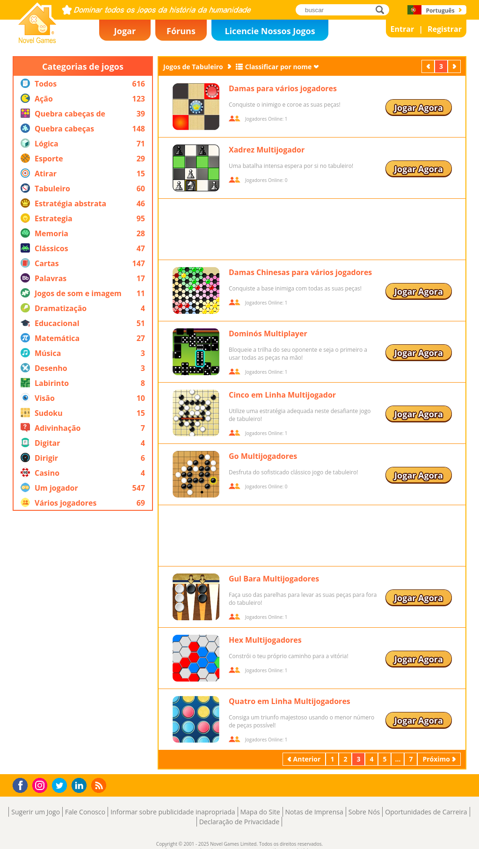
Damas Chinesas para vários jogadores (300, 272)
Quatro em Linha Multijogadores (289, 701)
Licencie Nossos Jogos (270, 30)
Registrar (445, 29)
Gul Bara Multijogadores (274, 578)
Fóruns (181, 30)
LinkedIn (81, 786)
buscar (382, 10)
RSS (100, 785)
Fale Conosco (85, 811)
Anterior (429, 66)
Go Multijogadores (263, 456)
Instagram (41, 785)
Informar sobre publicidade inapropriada (172, 811)
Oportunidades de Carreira (426, 811)
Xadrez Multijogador (267, 150)
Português (440, 11)
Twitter (61, 786)
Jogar (125, 30)
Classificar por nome (278, 66)
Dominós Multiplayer (268, 333)
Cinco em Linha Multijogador (282, 395)
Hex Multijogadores (265, 640)
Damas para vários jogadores (283, 88)
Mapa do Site (260, 811)
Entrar (402, 29)
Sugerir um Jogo (35, 811)
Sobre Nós (364, 811)
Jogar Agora (418, 107)
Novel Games (36, 40)
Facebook (23, 784)
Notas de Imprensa (314, 811)
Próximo (455, 66)
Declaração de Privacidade (239, 821)
